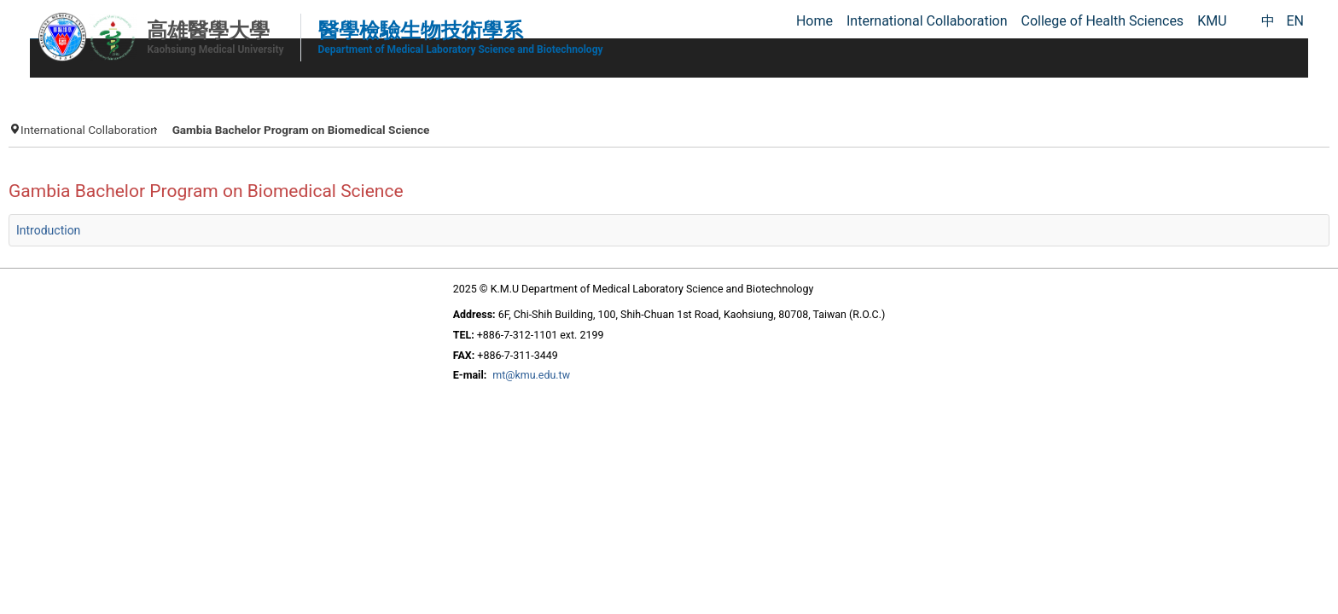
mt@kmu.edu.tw (511, 389)
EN (1295, 21)
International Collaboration (254, 120)
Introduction (214, 241)
